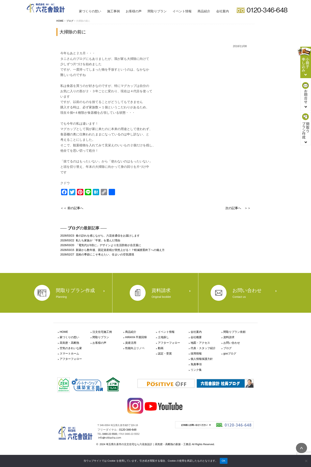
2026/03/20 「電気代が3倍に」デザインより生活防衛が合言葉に (100, 245)
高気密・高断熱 (69, 342)
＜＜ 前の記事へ (71, 208)
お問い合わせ (231, 342)
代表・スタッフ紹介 (203, 348)
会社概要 (196, 337)
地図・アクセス (200, 342)
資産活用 (130, 342)
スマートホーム (69, 353)
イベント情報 (182, 11)
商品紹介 (204, 11)
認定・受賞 (165, 353)
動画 (160, 348)
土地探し (163, 337)
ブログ (74, 228)
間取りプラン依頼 (234, 331)
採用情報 (196, 353)
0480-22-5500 (109, 434)
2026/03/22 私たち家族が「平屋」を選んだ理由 (90, 240)
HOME (64, 331)
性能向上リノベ (135, 348)
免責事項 (196, 364)
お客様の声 (134, 11)
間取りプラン (157, 11)
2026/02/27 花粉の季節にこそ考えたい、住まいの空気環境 (97, 254)
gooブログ (229, 353)
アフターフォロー (71, 358)
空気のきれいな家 (71, 348)
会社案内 (222, 11)
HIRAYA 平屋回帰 (136, 337)
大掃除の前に (73, 31)
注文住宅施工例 (102, 331)
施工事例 (113, 11)
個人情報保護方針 (202, 358)
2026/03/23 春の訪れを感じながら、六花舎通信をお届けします (100, 235)
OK (224, 460)
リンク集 (196, 369)
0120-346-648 (127, 429)
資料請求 (228, 337)
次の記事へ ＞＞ (238, 208)
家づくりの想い (90, 11)
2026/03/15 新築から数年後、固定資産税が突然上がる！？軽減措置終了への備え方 (112, 249)
